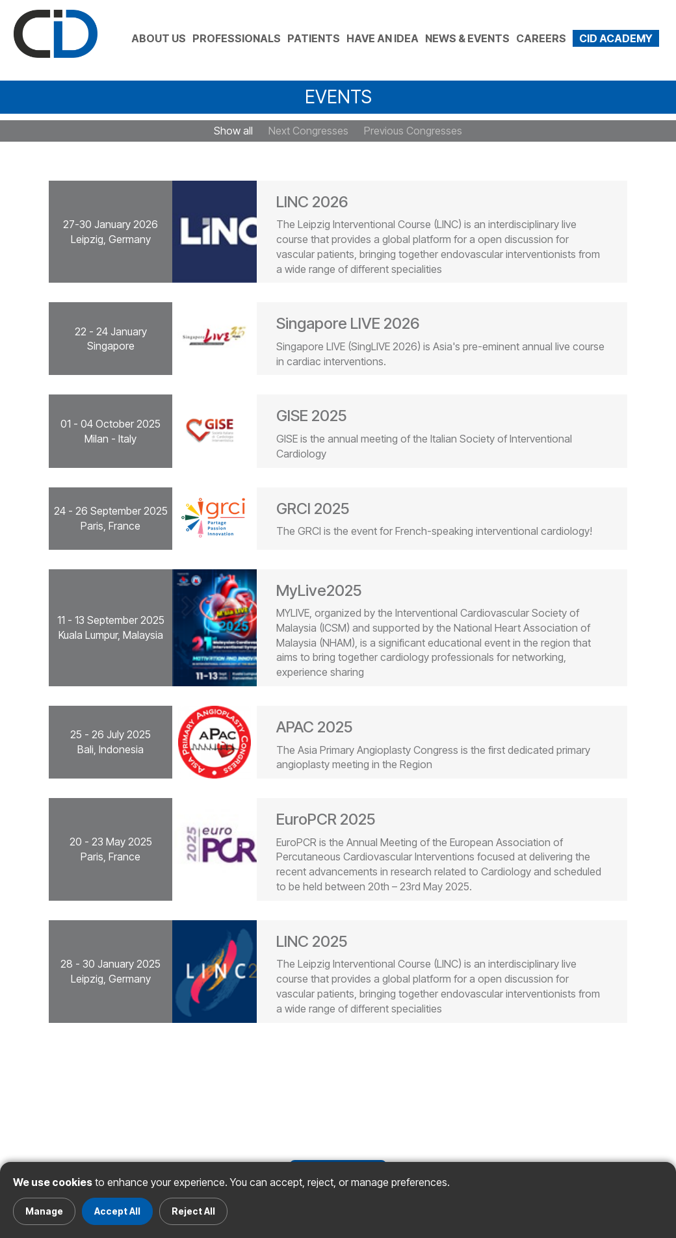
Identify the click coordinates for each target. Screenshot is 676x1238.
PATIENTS (313, 38)
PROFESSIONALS (236, 38)
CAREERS (541, 38)
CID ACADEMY (616, 38)
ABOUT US (158, 38)
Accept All (117, 1211)
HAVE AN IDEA (382, 38)
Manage (44, 1211)
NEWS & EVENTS (467, 38)
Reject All (193, 1211)
